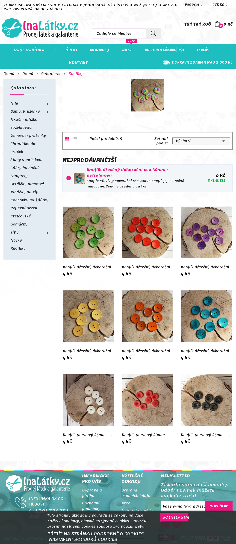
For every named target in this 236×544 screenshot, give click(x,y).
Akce (125, 503)
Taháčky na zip (24, 192)
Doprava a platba (92, 493)
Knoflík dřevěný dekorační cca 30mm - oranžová (147, 351)
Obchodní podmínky (91, 506)
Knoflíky (18, 248)
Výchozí (201, 141)
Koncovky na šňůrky (29, 200)
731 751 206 (197, 24)
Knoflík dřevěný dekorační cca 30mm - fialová (206, 267)
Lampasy (19, 176)
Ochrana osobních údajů (135, 493)
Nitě (14, 103)
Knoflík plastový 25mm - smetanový (88, 435)
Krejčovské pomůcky (20, 220)
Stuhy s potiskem (26, 160)
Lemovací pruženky (28, 135)
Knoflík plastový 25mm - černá (206, 435)
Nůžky (16, 240)
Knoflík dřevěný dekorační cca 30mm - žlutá (88, 351)
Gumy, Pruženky (25, 111)
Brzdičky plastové (27, 184)
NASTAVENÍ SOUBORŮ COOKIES (83, 539)
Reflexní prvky (23, 208)
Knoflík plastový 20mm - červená (147, 435)
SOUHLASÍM (175, 517)
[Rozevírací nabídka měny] (220, 5)
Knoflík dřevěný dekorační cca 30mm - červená (147, 267)
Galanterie (23, 89)
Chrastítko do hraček (22, 147)
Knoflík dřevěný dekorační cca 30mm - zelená (88, 267)
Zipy (14, 232)
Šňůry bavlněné (24, 168)
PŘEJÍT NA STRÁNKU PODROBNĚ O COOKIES (95, 534)
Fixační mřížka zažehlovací (24, 123)
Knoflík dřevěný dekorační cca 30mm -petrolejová (127, 172)
